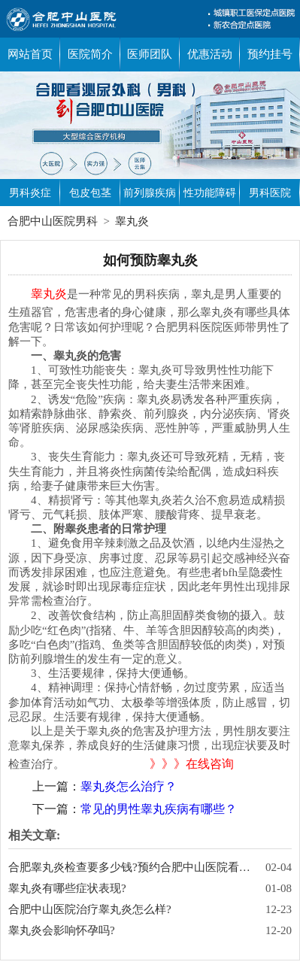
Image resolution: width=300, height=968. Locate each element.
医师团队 (149, 54)
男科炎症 (30, 193)
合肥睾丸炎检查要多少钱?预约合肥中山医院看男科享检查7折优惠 (131, 867)
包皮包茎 (90, 193)
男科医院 (270, 193)
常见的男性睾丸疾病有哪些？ (158, 809)
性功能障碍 (209, 193)
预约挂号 (269, 54)
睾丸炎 (132, 221)
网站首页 (30, 54)
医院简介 (90, 54)
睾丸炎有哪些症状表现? (67, 888)
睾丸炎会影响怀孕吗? (61, 930)
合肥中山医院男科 (53, 221)
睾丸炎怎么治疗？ (128, 786)
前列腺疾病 (149, 193)
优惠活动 (209, 54)
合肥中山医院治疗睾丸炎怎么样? (89, 909)
